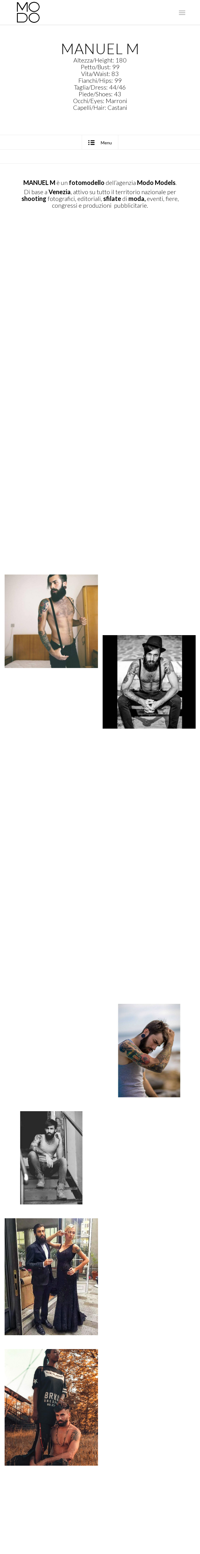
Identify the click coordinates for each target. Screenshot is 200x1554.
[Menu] (181, 12)
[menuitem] (181, 12)
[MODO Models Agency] (83, 12)
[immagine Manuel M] (54, 291)
